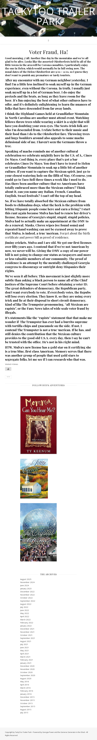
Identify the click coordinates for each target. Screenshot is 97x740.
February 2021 (26, 660)
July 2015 (24, 712)
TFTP (8, 377)
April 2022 (24, 616)
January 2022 (26, 625)
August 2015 (25, 709)
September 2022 (27, 601)
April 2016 (24, 684)
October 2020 (26, 672)
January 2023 (26, 588)
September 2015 (27, 706)
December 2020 (27, 666)
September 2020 (27, 675)
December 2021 (27, 628)
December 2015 (27, 697)
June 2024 (24, 585)
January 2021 (26, 663)
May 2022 (24, 613)
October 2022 (26, 597)
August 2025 (25, 579)
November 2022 (27, 594)
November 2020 (27, 669)
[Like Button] (8, 369)
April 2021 (24, 653)
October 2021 (26, 635)
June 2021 (24, 647)
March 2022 (25, 619)
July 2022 (24, 607)
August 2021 (25, 641)
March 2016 (25, 688)
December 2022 (27, 591)
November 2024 (27, 582)
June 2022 (24, 610)
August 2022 (25, 604)
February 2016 (26, 691)
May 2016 (24, 681)
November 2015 (27, 700)
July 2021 (24, 644)
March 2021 (25, 656)
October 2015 (26, 703)
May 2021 (24, 650)
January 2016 (26, 694)
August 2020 (25, 678)
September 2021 (27, 638)
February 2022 (26, 622)
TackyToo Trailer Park (48, 16)
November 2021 (27, 632)
